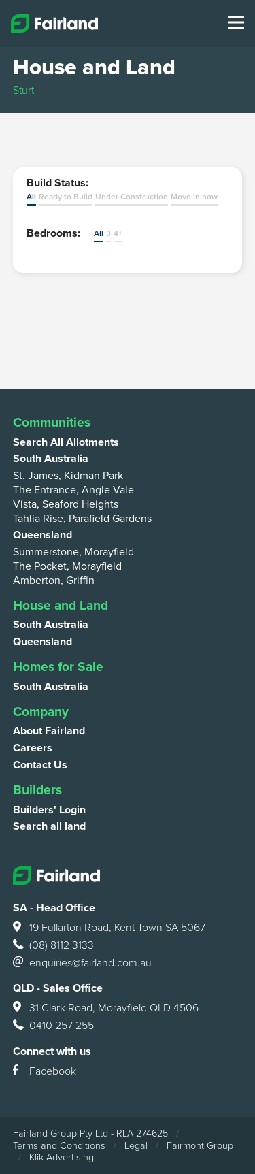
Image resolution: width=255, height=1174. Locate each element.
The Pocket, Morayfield (67, 566)
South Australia (50, 459)
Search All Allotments (66, 442)
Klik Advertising (61, 1157)
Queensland (42, 535)
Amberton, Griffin (54, 580)
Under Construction (131, 196)
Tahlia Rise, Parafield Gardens (82, 518)
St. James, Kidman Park (68, 476)
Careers (32, 748)
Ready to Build (65, 196)
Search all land (49, 826)
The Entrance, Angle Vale (73, 490)
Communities (51, 422)
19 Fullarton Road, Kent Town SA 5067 (109, 928)
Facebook (44, 1071)
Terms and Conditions (59, 1146)
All (31, 196)
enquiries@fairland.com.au (82, 963)
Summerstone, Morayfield (73, 552)
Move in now (194, 196)
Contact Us (40, 765)
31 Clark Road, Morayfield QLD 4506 (106, 1008)
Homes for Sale (58, 666)
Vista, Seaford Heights (65, 504)
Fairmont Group (200, 1146)
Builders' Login (49, 810)
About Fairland (49, 731)
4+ (118, 233)
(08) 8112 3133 (53, 946)
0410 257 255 (53, 1026)
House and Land (60, 605)
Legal (136, 1146)
